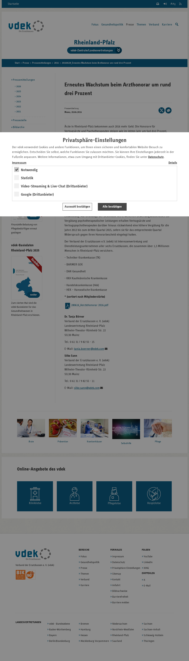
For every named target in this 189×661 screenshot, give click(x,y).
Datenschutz (156, 157)
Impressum (19, 162)
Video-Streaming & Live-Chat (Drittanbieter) (54, 186)
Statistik (27, 178)
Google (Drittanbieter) (37, 194)
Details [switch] (172, 162)
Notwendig (29, 170)
